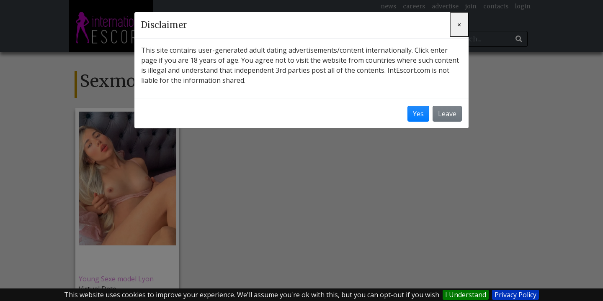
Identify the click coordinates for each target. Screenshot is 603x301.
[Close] (459, 24)
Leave (447, 113)
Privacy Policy (515, 294)
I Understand (465, 294)
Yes (418, 113)
